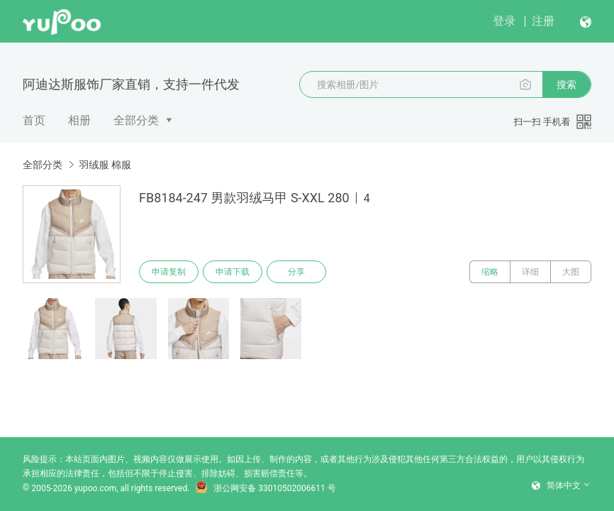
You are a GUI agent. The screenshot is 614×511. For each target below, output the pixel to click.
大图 (570, 272)
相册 (79, 120)
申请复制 (169, 272)
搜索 (566, 84)
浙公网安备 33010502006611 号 (265, 488)
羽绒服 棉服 (104, 164)
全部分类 (136, 120)
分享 (296, 272)
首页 (34, 120)
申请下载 (233, 272)
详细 (530, 272)
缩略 (489, 272)
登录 (504, 21)
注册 (543, 21)
